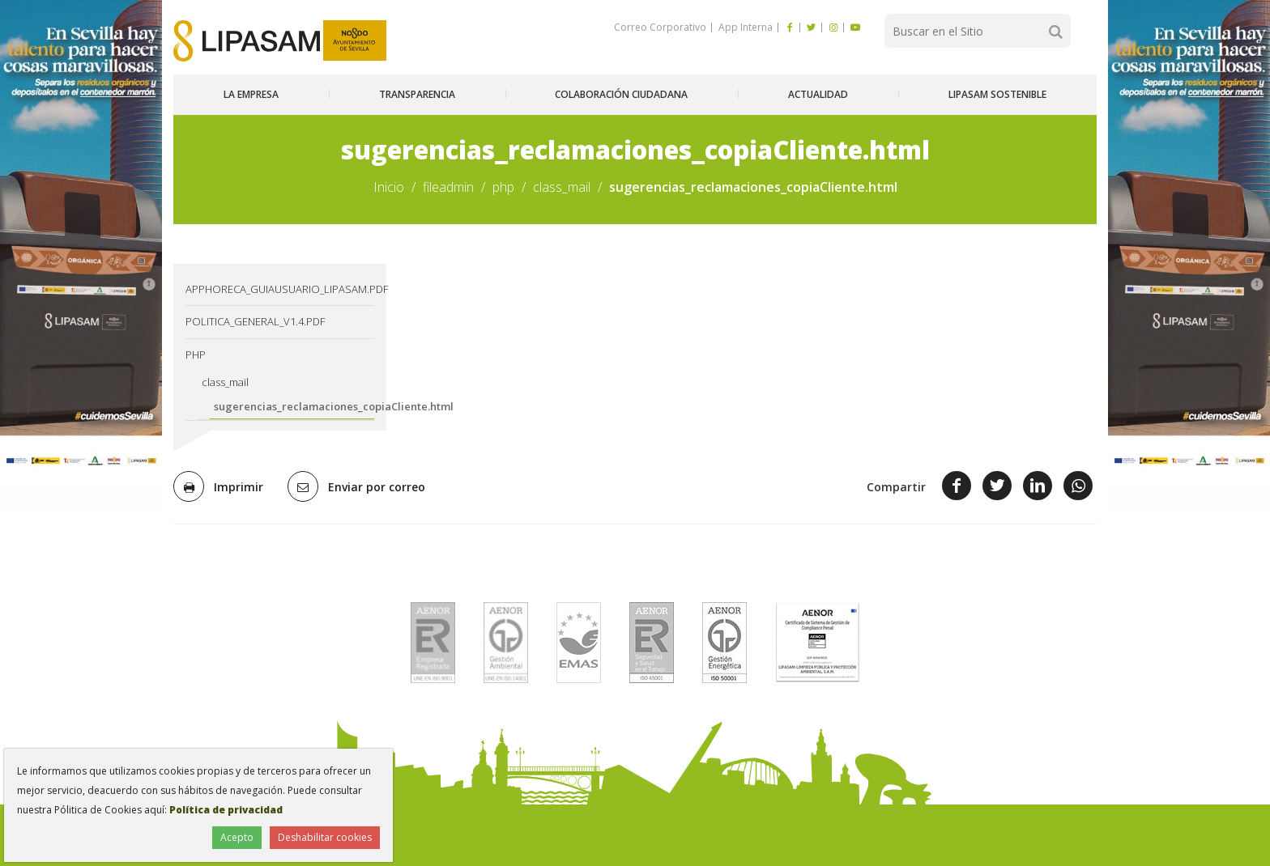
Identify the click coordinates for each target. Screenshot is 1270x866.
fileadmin (448, 187)
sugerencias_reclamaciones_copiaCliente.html (294, 406)
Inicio (388, 187)
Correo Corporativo (660, 27)
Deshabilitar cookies (325, 837)
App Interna (744, 27)
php (503, 187)
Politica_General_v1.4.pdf (255, 321)
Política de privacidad (226, 810)
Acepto (237, 837)
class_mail (561, 187)
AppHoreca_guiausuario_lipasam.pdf (279, 289)
